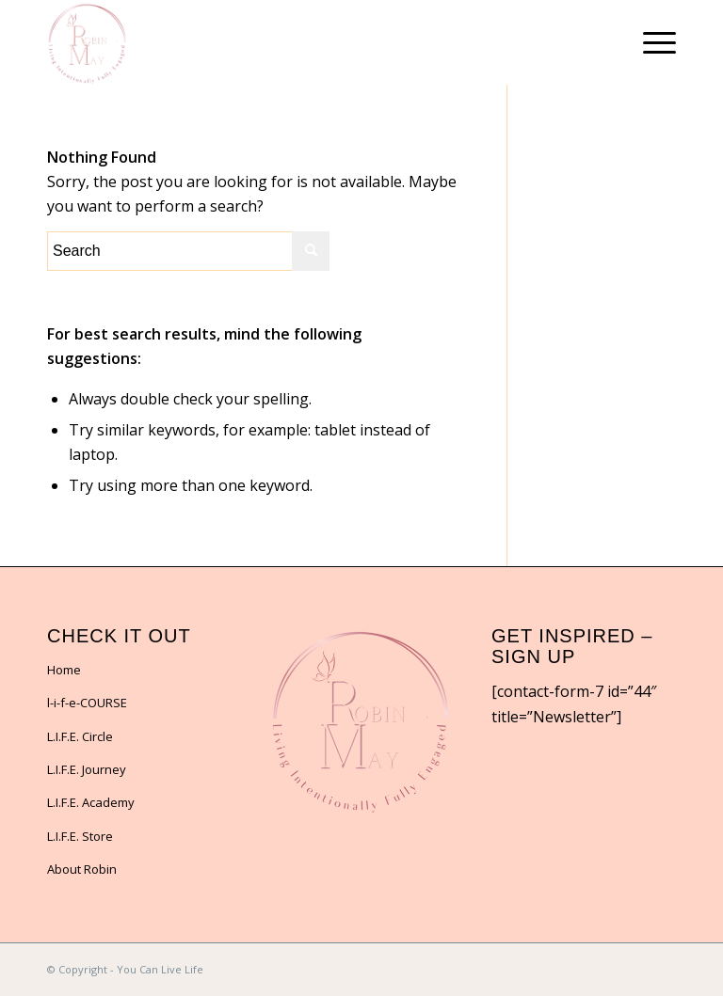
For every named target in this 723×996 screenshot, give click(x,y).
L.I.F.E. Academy (91, 802)
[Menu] (650, 42)
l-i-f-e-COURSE (87, 702)
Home (64, 669)
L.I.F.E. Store (80, 836)
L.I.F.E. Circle (80, 736)
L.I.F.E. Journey (86, 769)
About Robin (82, 869)
